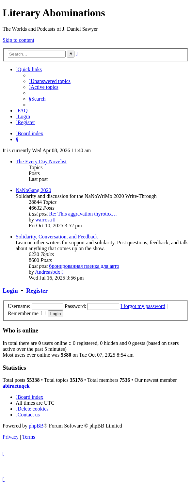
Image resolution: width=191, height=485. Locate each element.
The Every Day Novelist (41, 161)
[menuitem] (50, 81)
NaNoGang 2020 (33, 190)
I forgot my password (142, 306)
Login (10, 290)
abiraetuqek (16, 386)
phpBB (36, 425)
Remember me (26, 313)
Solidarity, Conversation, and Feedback (57, 236)
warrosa (43, 219)
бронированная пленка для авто (84, 266)
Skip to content (18, 40)
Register (37, 290)
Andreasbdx (47, 272)
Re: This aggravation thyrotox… (83, 214)
